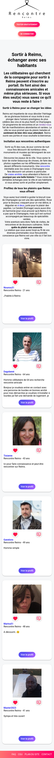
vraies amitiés (15, 174)
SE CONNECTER (27, 34)
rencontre (45, 166)
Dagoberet (9, 371)
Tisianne (8, 455)
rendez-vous (45, 124)
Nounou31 (9, 287)
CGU (20, 754)
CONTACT (46, 754)
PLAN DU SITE (32, 754)
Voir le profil (27, 318)
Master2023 (10, 707)
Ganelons (8, 539)
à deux (21, 205)
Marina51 (8, 623)
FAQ (14, 754)
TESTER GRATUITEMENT (27, 24)
